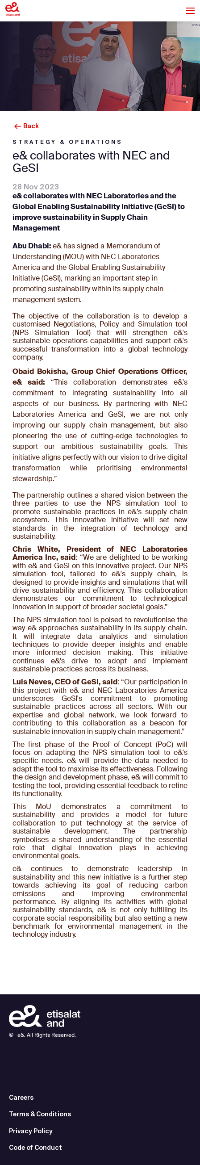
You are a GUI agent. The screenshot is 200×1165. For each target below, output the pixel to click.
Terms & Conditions (40, 1114)
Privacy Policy (31, 1131)
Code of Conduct (35, 1147)
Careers (21, 1097)
